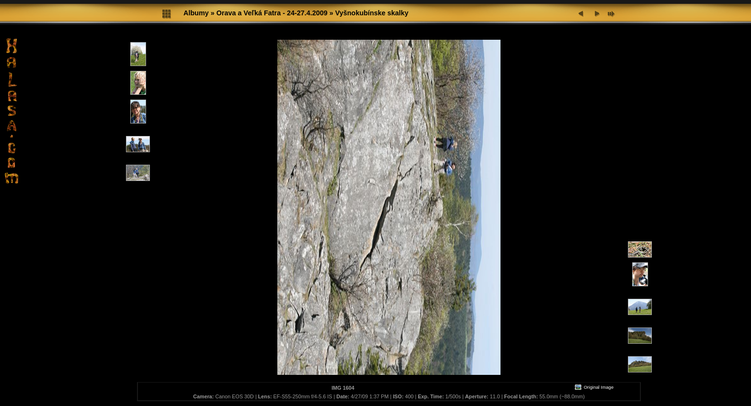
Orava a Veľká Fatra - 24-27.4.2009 (272, 13)
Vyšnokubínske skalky (372, 13)
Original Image (594, 387)
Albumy (196, 13)
